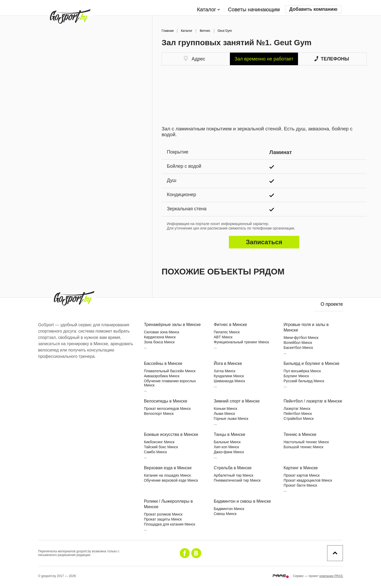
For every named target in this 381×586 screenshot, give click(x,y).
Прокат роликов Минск (163, 514)
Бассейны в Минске (163, 363)
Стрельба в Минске (232, 468)
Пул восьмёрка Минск (302, 371)
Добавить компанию (313, 9)
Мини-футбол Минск (301, 337)
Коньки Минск (225, 408)
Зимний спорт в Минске (237, 401)
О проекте (332, 304)
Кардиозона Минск (160, 337)
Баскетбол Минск (298, 347)
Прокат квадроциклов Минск (308, 480)
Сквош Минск (225, 514)
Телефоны (331, 59)
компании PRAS (331, 576)
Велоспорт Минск (159, 413)
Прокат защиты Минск (163, 519)
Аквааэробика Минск (161, 376)
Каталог (208, 10)
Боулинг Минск (296, 376)
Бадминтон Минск (229, 509)
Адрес (194, 59)
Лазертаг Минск (297, 408)
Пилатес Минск (227, 332)
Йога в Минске (228, 363)
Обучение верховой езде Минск (171, 480)
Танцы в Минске (229, 434)
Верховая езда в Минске (168, 468)
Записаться (264, 242)
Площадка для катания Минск (169, 524)
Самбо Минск (155, 452)
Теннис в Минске (300, 434)
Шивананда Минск (229, 381)
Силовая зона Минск (161, 332)
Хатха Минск (224, 371)
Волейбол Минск (298, 342)
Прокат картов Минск (302, 475)
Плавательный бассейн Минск (169, 371)
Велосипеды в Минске (165, 401)
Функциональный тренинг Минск (241, 342)
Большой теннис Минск (303, 447)
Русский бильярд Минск (304, 381)
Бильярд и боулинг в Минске (311, 363)
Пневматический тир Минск (237, 480)
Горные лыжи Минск (231, 418)
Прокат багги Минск (300, 485)
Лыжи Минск (224, 413)
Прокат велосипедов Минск (167, 408)
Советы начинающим (254, 9)
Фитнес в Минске (230, 324)
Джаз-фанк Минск (229, 452)
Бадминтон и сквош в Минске (242, 501)
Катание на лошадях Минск (167, 475)
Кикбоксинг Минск (159, 442)
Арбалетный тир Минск (233, 475)
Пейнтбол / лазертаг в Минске (313, 401)
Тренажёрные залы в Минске (172, 324)
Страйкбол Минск (298, 418)
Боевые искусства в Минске (171, 434)
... (145, 347)
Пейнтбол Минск (298, 413)
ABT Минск (223, 337)
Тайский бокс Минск (161, 447)
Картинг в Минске (301, 468)
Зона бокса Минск (159, 342)
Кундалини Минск (229, 376)
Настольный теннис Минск (306, 442)
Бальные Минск (227, 442)
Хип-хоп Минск (226, 447)
